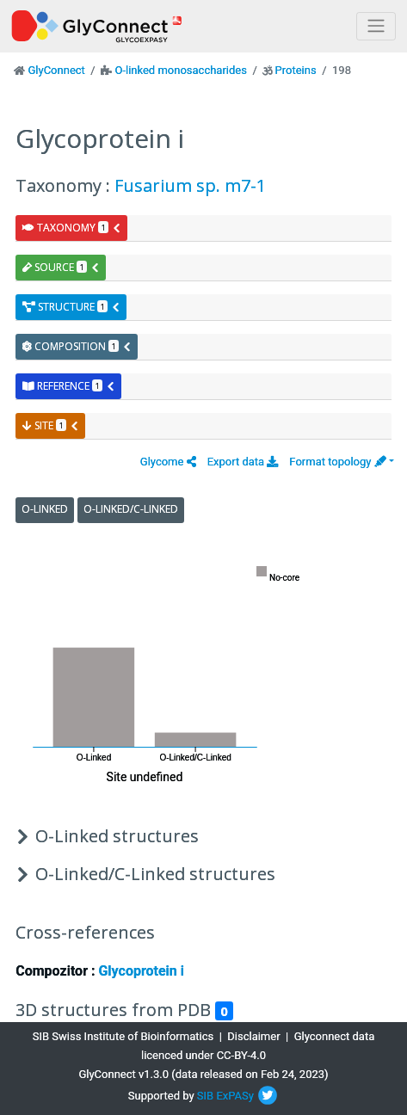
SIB (205, 1095)
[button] (168, 461)
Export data (243, 461)
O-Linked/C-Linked (130, 509)
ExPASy (235, 1095)
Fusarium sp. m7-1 (190, 185)
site (50, 425)
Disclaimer (253, 1036)
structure (71, 306)
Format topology (337, 461)
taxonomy (71, 227)
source (61, 267)
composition (77, 346)
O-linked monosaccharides (180, 70)
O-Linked (45, 509)
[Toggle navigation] (376, 26)
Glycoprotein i (141, 971)
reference (68, 386)
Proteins (296, 70)
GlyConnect (56, 70)
